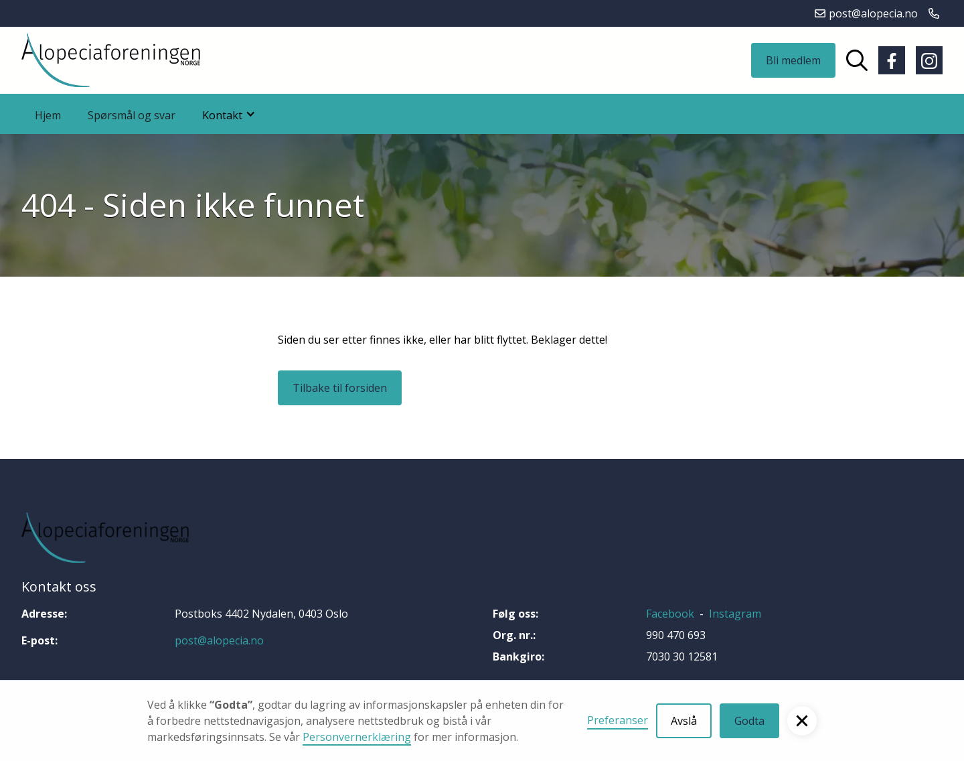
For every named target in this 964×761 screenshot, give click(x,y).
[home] (110, 60)
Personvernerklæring (357, 737)
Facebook (670, 613)
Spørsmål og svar (131, 115)
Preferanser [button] (617, 720)
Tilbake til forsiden (340, 387)
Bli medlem (793, 60)
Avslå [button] (684, 720)
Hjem (48, 115)
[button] (802, 721)
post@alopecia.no (219, 640)
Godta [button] (749, 720)
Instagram (735, 613)
